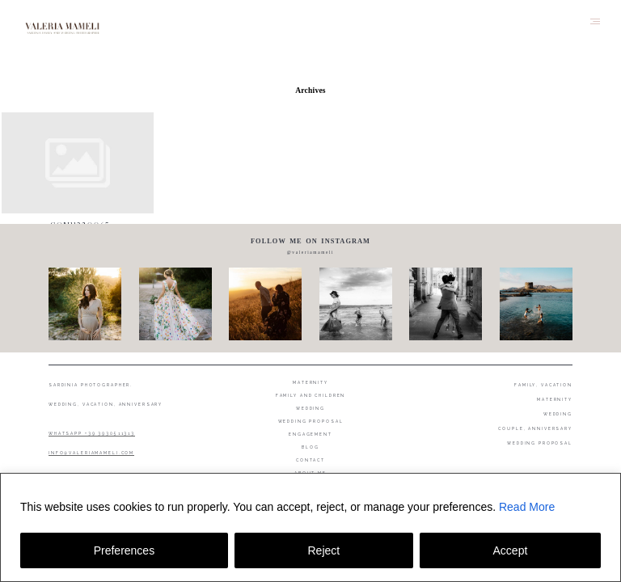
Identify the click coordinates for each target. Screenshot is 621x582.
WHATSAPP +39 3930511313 (92, 433)
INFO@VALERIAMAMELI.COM (91, 452)
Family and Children (311, 395)
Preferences (124, 550)
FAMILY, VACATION (543, 384)
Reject (324, 550)
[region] (310, 527)
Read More (527, 506)
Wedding (310, 408)
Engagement (310, 434)
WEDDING (557, 413)
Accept (510, 550)
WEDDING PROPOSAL (539, 443)
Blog (310, 447)
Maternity (310, 382)
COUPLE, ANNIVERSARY (535, 428)
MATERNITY (554, 399)
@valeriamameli (310, 252)
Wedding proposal (311, 421)
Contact (310, 460)
